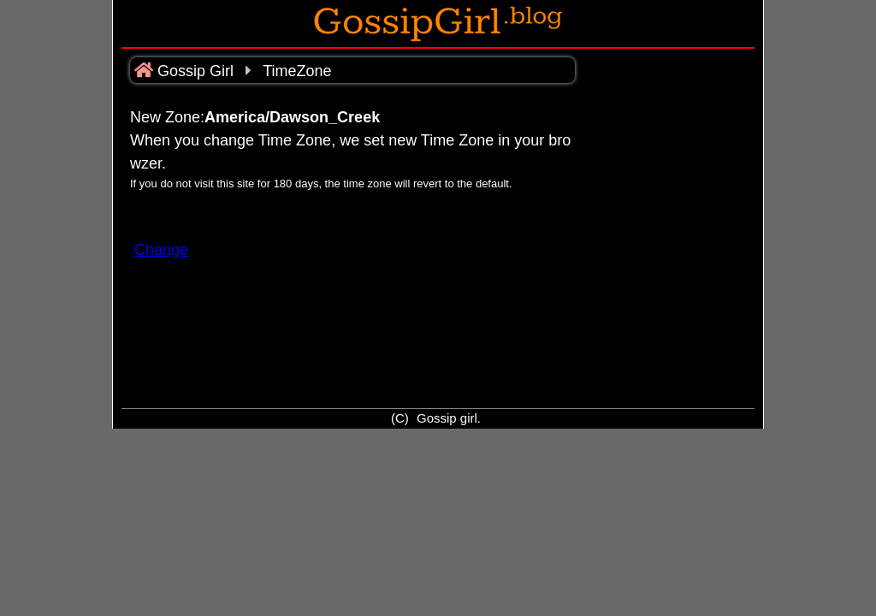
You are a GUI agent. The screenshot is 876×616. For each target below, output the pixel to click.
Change (161, 249)
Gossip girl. (449, 418)
